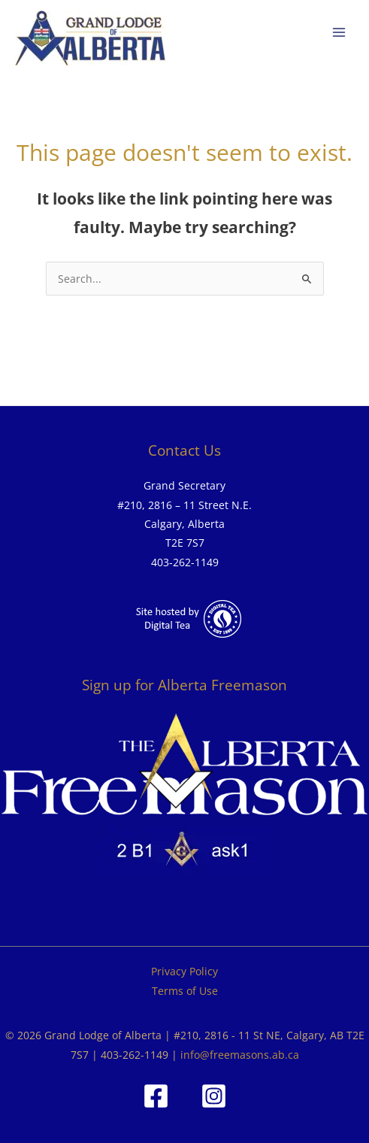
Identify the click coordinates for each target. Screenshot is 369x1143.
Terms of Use (185, 991)
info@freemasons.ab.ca (239, 1054)
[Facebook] (156, 1096)
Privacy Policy (184, 971)
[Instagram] (213, 1096)
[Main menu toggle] (339, 32)
